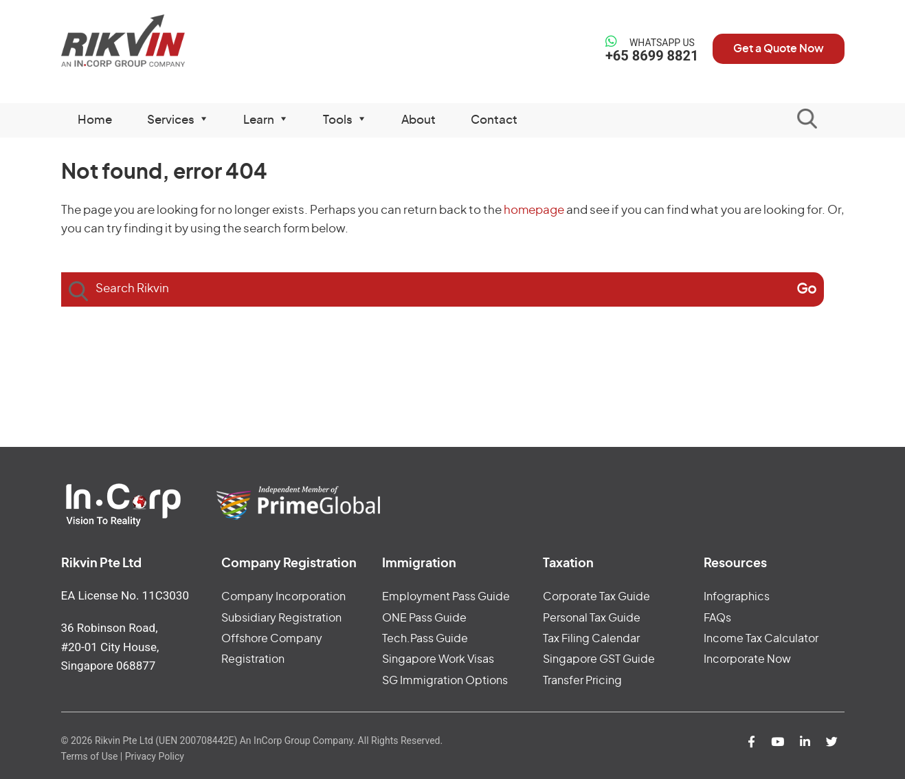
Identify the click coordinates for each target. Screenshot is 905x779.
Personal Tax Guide (591, 618)
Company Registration (289, 564)
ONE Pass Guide (424, 618)
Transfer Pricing (582, 680)
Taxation (568, 564)
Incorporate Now (747, 659)
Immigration (419, 564)
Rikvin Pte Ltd (151, 41)
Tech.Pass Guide (425, 638)
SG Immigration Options (445, 680)
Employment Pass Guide (446, 596)
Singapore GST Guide (599, 659)
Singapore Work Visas (438, 659)
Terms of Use (89, 756)
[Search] (807, 289)
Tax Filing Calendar (591, 638)
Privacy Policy (154, 756)
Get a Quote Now (778, 48)
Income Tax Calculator (761, 638)
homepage (534, 210)
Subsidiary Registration (281, 618)
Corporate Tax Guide (596, 596)
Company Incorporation (283, 596)
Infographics (737, 596)
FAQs (717, 618)
